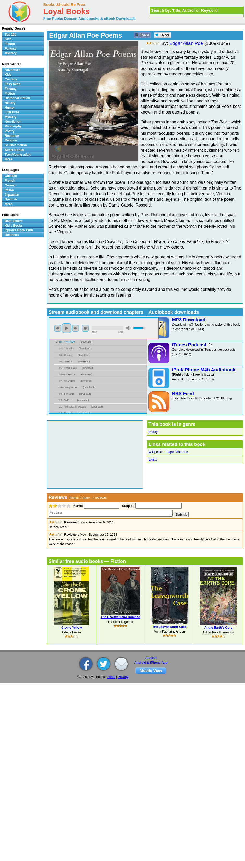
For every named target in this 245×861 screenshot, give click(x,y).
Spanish (11, 199)
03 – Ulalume (66, 355)
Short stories (14, 150)
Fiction (10, 44)
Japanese (12, 195)
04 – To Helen (66, 361)
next (75, 328)
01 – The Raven (67, 342)
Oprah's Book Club (19, 230)
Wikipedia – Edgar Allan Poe (168, 452)
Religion (11, 140)
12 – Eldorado (66, 413)
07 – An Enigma (67, 381)
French (10, 180)
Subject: (127, 506)
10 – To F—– (65, 400)
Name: (77, 506)
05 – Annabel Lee (68, 368)
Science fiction (16, 145)
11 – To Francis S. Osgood (72, 406)
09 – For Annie (66, 394)
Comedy (11, 79)
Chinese (11, 176)
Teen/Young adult (18, 154)
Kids (8, 39)
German (10, 185)
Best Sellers (14, 221)
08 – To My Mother (68, 387)
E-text (152, 459)
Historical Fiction (17, 98)
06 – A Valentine (67, 374)
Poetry (153, 432)
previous (57, 328)
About (111, 677)
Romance (12, 136)
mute (128, 328)
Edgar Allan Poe (186, 43)
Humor (10, 107)
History (10, 103)
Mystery (10, 53)
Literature (12, 112)
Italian (9, 190)
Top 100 (10, 34)
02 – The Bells (66, 348)
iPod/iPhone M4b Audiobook (203, 370)
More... (10, 159)
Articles (151, 658)
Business (12, 235)
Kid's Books (14, 225)
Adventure (12, 70)
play (66, 328)
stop (85, 328)
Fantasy (10, 48)
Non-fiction (13, 121)
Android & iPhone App (151, 662)
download (86, 342)
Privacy (123, 677)
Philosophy (13, 126)
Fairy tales (12, 84)
